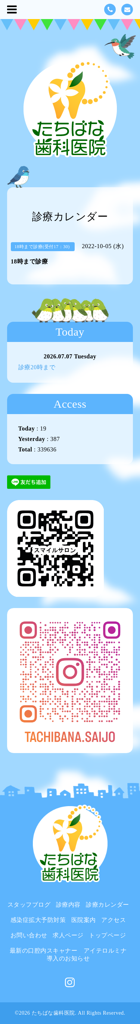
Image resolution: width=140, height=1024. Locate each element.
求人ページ (68, 935)
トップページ (107, 935)
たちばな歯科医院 (53, 1013)
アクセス (113, 920)
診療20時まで (37, 367)
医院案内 (83, 920)
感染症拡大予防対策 (38, 920)
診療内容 (68, 904)
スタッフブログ (29, 904)
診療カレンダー (107, 904)
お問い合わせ (28, 935)
